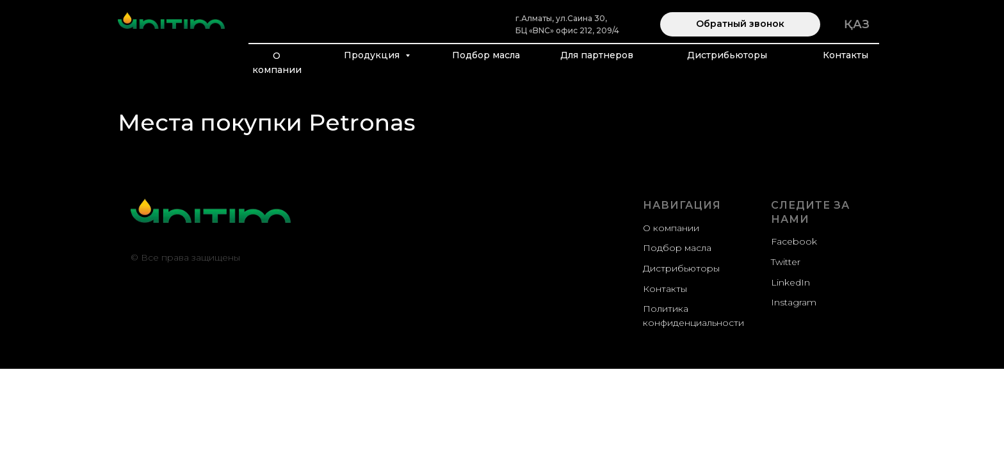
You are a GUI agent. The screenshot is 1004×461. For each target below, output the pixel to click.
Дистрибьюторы (727, 55)
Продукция (373, 55)
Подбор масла (486, 55)
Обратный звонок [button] (740, 23)
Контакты (845, 55)
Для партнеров (596, 55)
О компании (277, 63)
